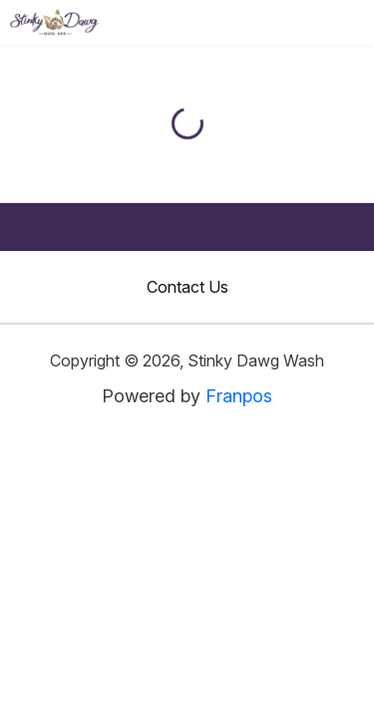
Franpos (238, 395)
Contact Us (187, 287)
